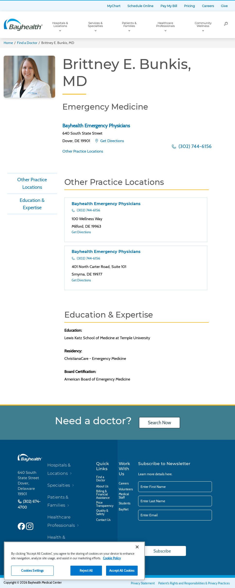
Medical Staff (124, 496)
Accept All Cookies (121, 570)
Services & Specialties (95, 24)
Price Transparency (104, 504)
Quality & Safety (102, 512)
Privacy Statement (143, 583)
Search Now (159, 422)
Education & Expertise (32, 204)
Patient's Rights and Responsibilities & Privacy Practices (194, 583)
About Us (102, 486)
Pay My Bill (168, 6)
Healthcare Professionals (165, 24)
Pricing (189, 6)
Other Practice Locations (82, 151)
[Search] (226, 24)
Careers (208, 6)
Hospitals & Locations (60, 24)
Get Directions (111, 140)
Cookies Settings (32, 570)
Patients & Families (129, 24)
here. (168, 474)
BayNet (123, 509)
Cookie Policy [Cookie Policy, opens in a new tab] (112, 558)
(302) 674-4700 (29, 504)
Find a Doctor (27, 43)
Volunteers (126, 489)
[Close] (137, 547)
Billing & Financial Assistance (103, 495)
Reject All (86, 570)
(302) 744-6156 (194, 146)
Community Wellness (203, 24)
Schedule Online (140, 6)
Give (224, 6)
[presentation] (175, 533)
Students (124, 503)
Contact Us (103, 520)
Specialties (58, 485)
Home (8, 43)
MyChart (113, 6)
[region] (74, 561)
